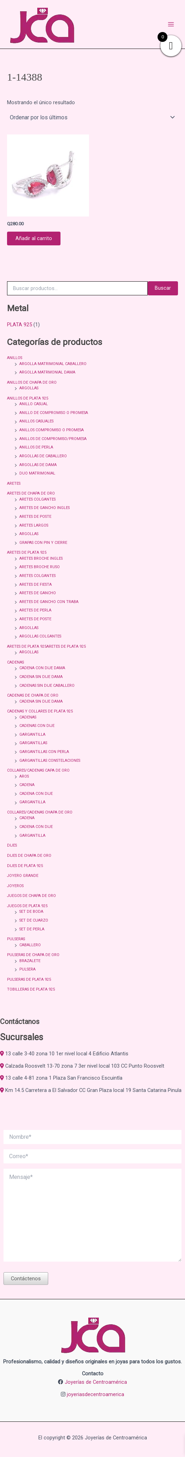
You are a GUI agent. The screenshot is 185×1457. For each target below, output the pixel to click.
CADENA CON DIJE (36, 793)
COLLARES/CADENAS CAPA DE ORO (38, 770)
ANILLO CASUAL (33, 404)
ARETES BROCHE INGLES (41, 558)
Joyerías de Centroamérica (96, 1382)
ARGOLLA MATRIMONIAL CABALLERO (53, 364)
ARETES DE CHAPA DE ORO (31, 493)
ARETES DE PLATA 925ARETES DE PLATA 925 (46, 646)
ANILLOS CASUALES (36, 421)
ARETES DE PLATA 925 (26, 552)
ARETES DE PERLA (35, 610)
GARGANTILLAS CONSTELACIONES (49, 760)
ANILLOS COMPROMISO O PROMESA (51, 430)
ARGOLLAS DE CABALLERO (43, 456)
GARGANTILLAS (33, 743)
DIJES (12, 845)
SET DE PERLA (31, 929)
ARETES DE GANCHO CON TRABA (48, 601)
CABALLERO (30, 945)
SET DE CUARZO (33, 920)
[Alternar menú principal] (171, 24)
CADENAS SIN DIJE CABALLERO (47, 685)
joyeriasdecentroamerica (95, 1394)
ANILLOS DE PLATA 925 (27, 398)
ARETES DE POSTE (35, 516)
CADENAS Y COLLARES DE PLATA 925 (40, 711)
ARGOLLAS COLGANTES (40, 636)
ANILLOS (14, 358)
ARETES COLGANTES (37, 499)
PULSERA (27, 969)
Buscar (163, 288)
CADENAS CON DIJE (37, 725)
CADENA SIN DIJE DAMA (41, 676)
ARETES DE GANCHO (37, 593)
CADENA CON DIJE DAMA (42, 668)
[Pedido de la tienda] (92, 117)
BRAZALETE (29, 961)
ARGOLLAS (28, 388)
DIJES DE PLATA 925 (25, 865)
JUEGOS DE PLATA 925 (27, 906)
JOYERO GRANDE (22, 875)
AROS (24, 776)
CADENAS (15, 662)
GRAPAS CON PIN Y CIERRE (43, 542)
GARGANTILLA (32, 734)
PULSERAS (16, 939)
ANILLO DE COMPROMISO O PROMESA (53, 412)
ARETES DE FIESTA (35, 584)
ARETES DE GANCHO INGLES (44, 507)
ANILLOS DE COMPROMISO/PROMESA (53, 439)
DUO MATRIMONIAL (37, 473)
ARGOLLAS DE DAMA (38, 465)
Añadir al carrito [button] (33, 238)
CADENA (26, 785)
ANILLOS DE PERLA (36, 447)
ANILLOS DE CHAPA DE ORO (32, 382)
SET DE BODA (31, 911)
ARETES (13, 483)
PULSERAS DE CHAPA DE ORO (33, 955)
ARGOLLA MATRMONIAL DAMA (47, 372)
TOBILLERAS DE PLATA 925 (31, 989)
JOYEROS (15, 886)
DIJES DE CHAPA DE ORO (29, 855)
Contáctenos (26, 1278)
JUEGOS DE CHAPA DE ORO (31, 895)
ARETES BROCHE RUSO (39, 567)
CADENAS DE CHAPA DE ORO (32, 695)
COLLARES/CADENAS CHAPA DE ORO (39, 812)
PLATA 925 (19, 324)
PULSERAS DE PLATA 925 (29, 979)
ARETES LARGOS (33, 525)
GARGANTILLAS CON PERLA (44, 751)
